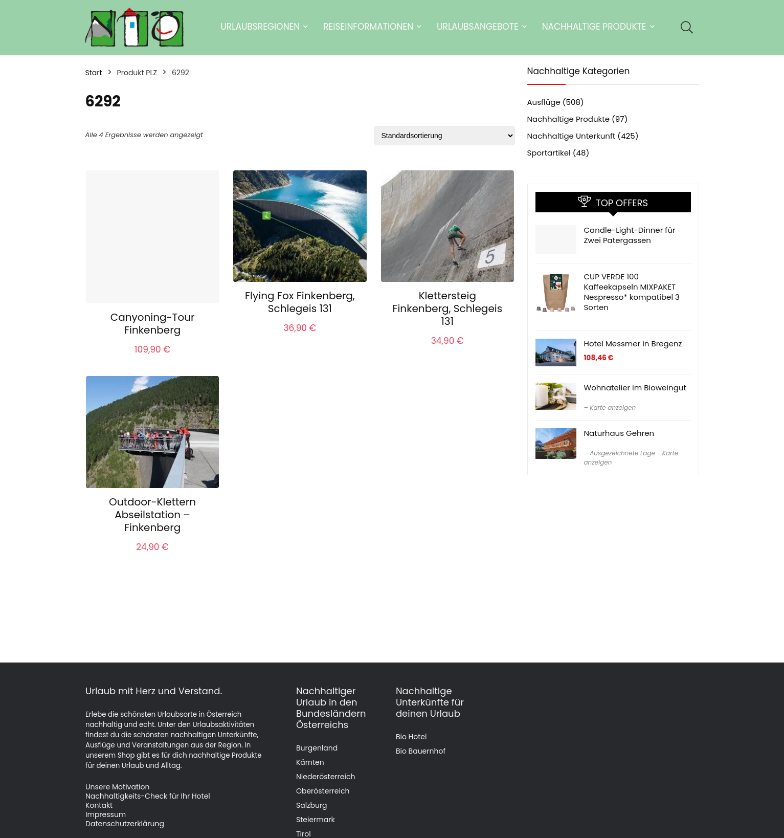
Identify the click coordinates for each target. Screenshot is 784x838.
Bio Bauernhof (420, 751)
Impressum (105, 814)
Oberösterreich (322, 791)
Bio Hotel (411, 737)
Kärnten (310, 762)
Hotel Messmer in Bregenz (633, 343)
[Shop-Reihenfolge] (444, 135)
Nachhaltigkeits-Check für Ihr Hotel (147, 796)
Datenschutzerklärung (124, 824)
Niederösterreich (325, 776)
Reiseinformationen (368, 26)
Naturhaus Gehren (619, 433)
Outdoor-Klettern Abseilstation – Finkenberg (152, 515)
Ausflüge (544, 102)
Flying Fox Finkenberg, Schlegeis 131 (300, 302)
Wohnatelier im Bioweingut (635, 387)
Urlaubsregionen (260, 26)
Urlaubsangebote (478, 26)
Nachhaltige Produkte (594, 26)
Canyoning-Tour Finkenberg (152, 323)
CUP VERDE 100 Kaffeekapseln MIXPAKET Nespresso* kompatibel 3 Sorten (632, 292)
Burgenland (317, 748)
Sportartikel (549, 152)
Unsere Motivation (117, 787)
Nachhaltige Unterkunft (571, 135)
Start (93, 73)
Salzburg (311, 805)
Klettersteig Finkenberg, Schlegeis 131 (447, 308)
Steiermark (315, 819)
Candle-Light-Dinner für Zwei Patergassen (630, 235)
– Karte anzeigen (610, 407)
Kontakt (99, 805)
